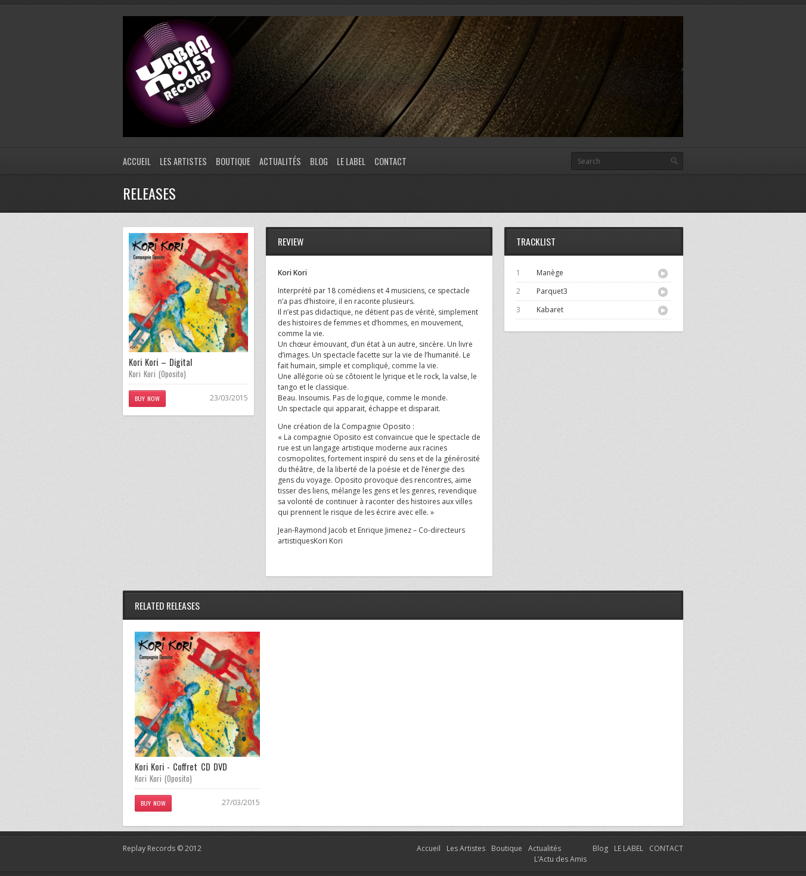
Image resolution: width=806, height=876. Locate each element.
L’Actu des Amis (560, 859)
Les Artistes (183, 161)
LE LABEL (351, 161)
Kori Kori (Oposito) (157, 374)
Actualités (280, 161)
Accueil (137, 161)
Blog (319, 161)
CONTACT (390, 161)
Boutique (233, 161)
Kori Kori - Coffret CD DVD (181, 766)
